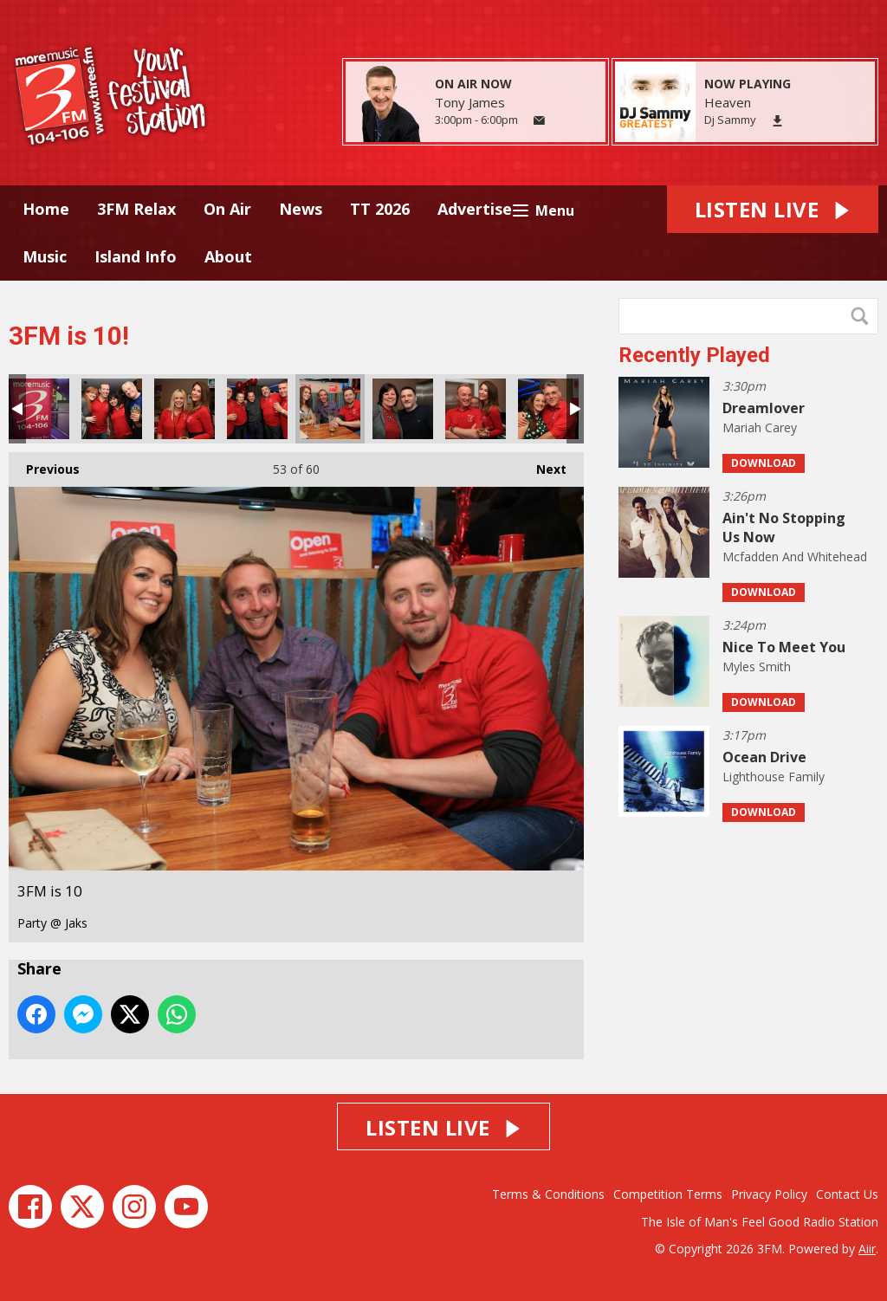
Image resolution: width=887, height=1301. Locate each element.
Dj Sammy (730, 119)
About (228, 256)
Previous (44, 464)
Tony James (470, 102)
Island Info (135, 256)
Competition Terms (667, 1194)
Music (45, 256)
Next (543, 464)
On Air (227, 208)
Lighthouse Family (773, 776)
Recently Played (694, 355)
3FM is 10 (39, 409)
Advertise (474, 208)
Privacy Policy (769, 1194)
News (300, 208)
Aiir (867, 1248)
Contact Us (847, 1194)
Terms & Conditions (548, 1194)
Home (46, 208)
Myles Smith (756, 666)
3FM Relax (136, 208)
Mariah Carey (759, 427)
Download (763, 463)
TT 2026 (380, 208)
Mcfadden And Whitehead (794, 556)
